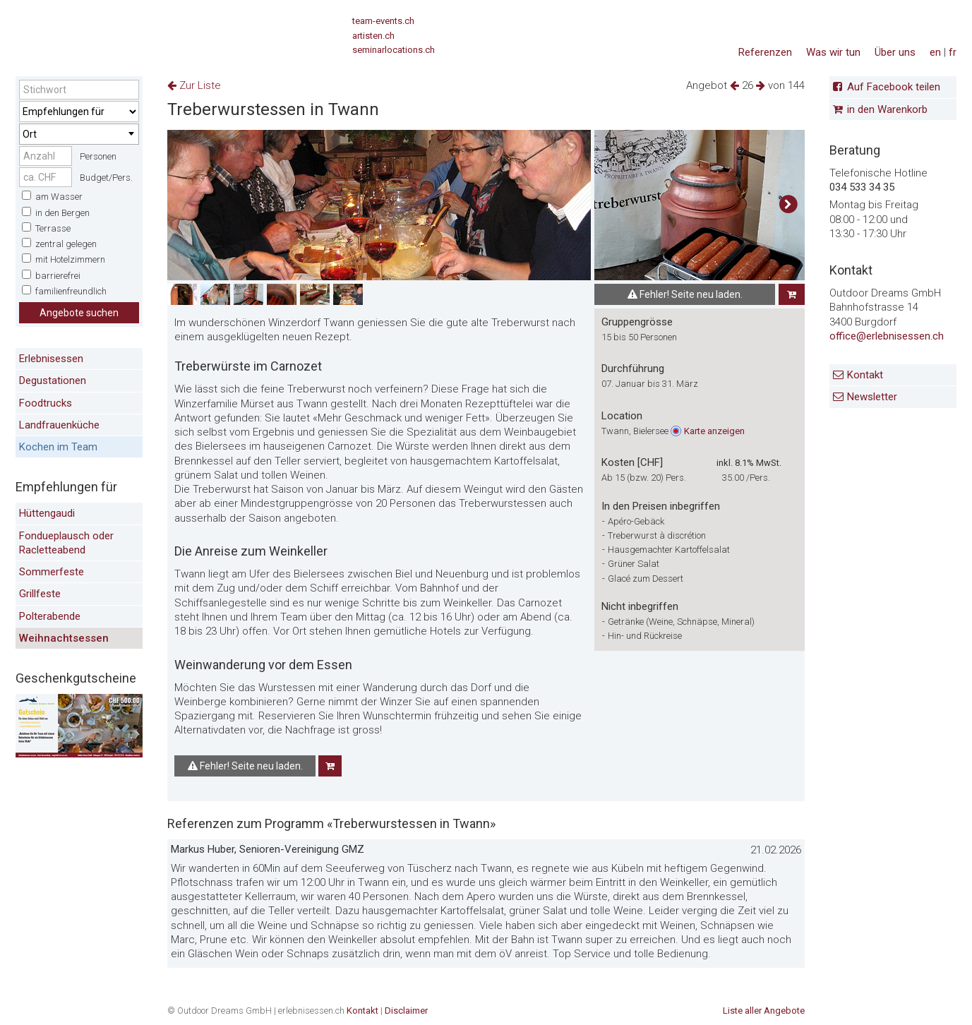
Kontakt (865, 374)
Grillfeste (40, 593)
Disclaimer (406, 1010)
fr (952, 52)
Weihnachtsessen (64, 638)
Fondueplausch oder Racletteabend (66, 542)
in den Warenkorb (887, 109)
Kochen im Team (58, 446)
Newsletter (872, 396)
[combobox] (79, 134)
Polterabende (49, 616)
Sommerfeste (51, 571)
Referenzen (765, 52)
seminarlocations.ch (393, 49)
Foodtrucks (45, 403)
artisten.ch (373, 35)
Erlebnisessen (51, 358)
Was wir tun (833, 52)
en (935, 52)
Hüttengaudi (47, 513)
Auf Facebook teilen (893, 86)
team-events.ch (383, 21)
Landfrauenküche (59, 425)
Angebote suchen (79, 312)
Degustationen (52, 380)
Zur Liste (194, 85)
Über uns (895, 52)
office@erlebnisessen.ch (886, 336)
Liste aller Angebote (764, 1010)
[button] (788, 204)
